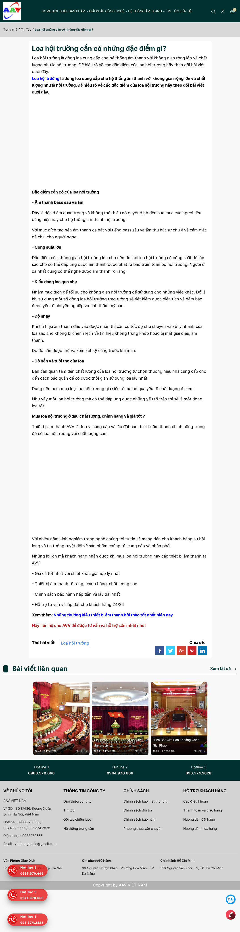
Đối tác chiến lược (77, 819)
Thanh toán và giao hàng (202, 810)
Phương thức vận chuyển (143, 828)
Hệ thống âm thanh (146, 11)
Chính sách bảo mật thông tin (146, 801)
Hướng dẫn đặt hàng (199, 819)
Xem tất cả (223, 668)
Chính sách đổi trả (137, 810)
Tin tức (172, 11)
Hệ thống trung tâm (78, 828)
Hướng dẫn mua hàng (200, 828)
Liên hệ (186, 11)
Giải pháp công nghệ (108, 11)
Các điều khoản (195, 801)
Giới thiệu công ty (77, 801)
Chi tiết (81, 751)
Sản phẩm (78, 11)
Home (46, 11)
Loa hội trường (75, 643)
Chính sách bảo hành (140, 819)
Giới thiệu (60, 11)
